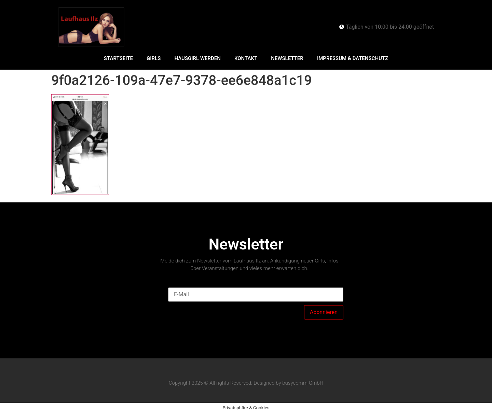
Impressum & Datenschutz (352, 58)
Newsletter (287, 58)
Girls (154, 58)
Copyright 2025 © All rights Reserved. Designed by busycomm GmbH (246, 383)
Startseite (118, 58)
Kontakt (245, 58)
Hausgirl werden (197, 58)
